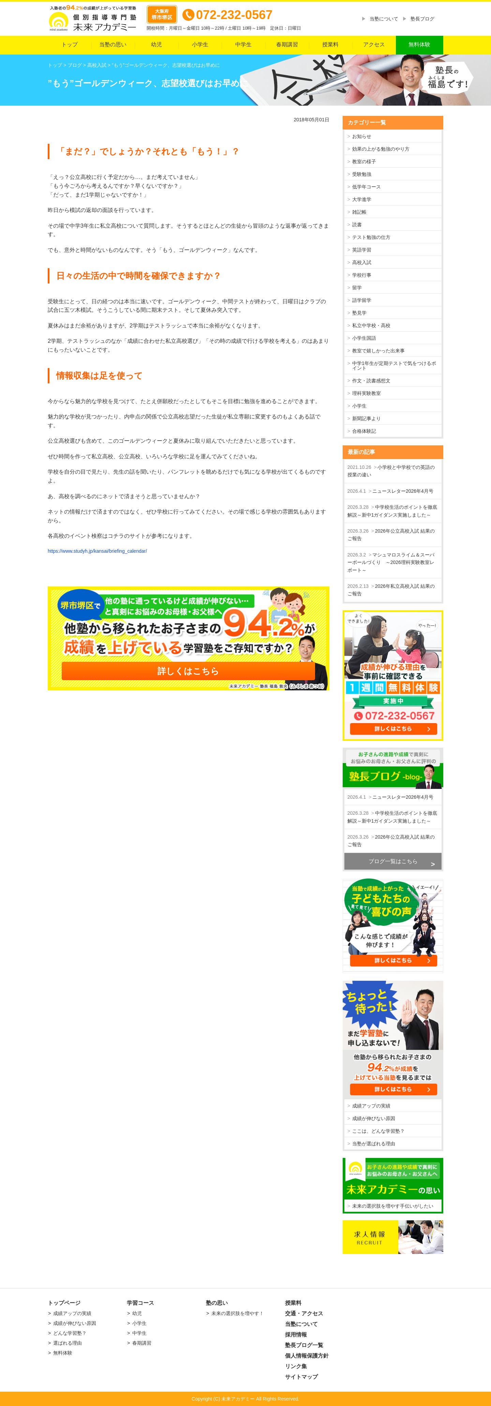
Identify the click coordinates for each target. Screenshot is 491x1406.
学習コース (140, 1303)
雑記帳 (359, 212)
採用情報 (296, 1335)
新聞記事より (366, 418)
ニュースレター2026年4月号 (402, 491)
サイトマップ (301, 1377)
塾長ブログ (422, 18)
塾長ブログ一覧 (304, 1345)
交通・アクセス (304, 1313)
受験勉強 (361, 174)
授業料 (330, 44)
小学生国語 (364, 338)
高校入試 (361, 262)
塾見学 (359, 313)
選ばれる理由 (67, 1343)
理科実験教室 (366, 393)
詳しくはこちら (188, 671)
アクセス (374, 44)
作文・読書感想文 (371, 380)
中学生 (243, 44)
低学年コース (366, 186)
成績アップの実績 (371, 1106)
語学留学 (361, 300)
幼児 (156, 44)
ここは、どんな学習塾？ (378, 1131)
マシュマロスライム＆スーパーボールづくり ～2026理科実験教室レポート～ (390, 562)
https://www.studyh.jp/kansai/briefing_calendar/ (97, 551)
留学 (357, 287)
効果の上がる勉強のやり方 (381, 149)
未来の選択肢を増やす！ (237, 1313)
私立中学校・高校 (371, 325)
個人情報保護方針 (307, 1356)
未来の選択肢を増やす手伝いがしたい (392, 1206)
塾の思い (217, 1303)
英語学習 (361, 250)
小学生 (200, 44)
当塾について (384, 18)
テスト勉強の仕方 (371, 237)
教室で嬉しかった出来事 (378, 350)
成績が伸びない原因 (373, 1118)
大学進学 (361, 199)
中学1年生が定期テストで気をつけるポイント (394, 366)
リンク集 (296, 1366)
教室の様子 (364, 161)
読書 (357, 224)
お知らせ (361, 136)
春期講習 (287, 44)
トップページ (64, 1303)
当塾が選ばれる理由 (373, 1143)
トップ (69, 44)
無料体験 (419, 44)
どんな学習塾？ (70, 1333)
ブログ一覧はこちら (393, 861)
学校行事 (361, 275)
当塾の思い (113, 44)
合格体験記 (364, 431)
